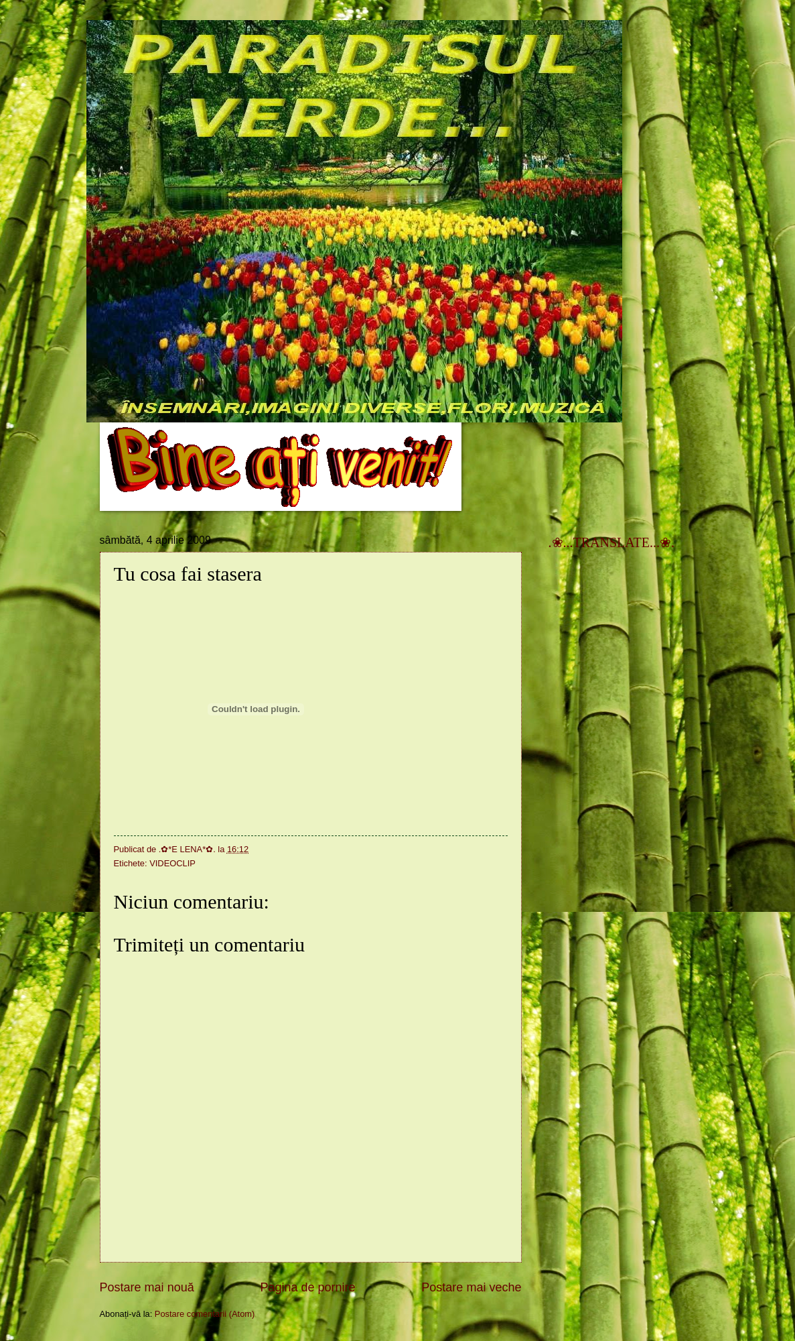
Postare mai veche (471, 1287)
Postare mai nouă (147, 1287)
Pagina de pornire (307, 1287)
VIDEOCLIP (172, 863)
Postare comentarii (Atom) (205, 1314)
